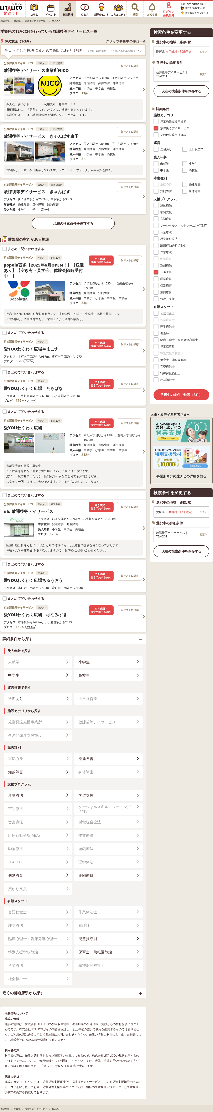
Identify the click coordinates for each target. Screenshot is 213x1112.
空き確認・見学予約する (101, 260)
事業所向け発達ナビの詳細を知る (181, 476)
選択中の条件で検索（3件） (181, 394)
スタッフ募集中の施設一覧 (126, 41)
